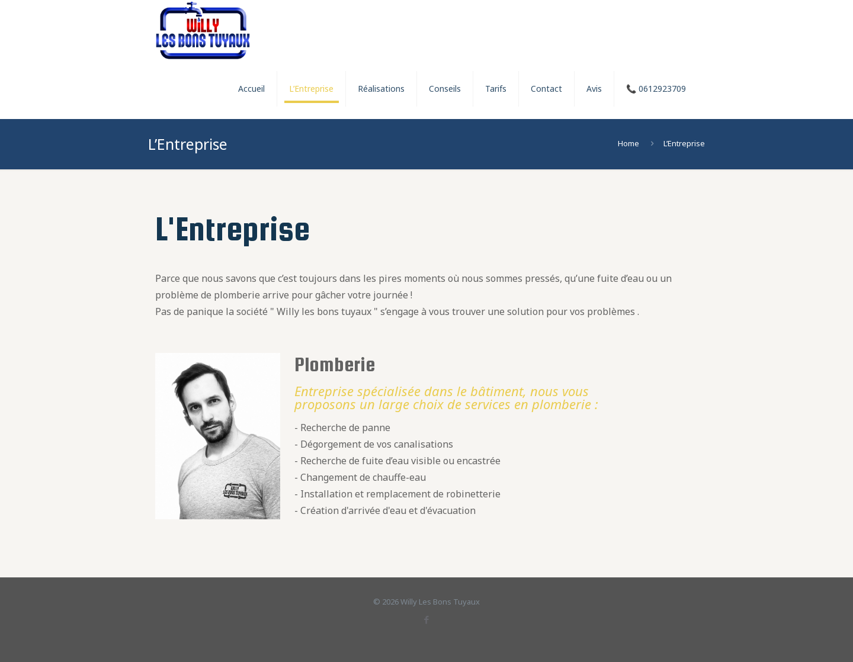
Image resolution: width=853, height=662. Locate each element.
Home (628, 143)
